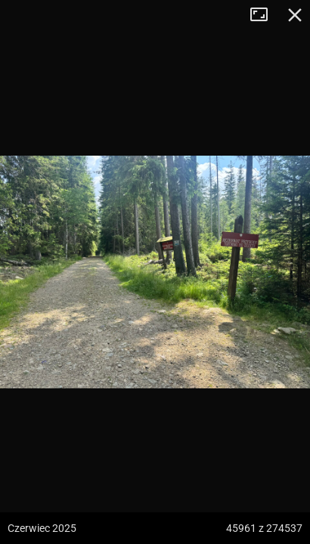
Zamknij (295, 15)
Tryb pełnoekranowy (265, 15)
